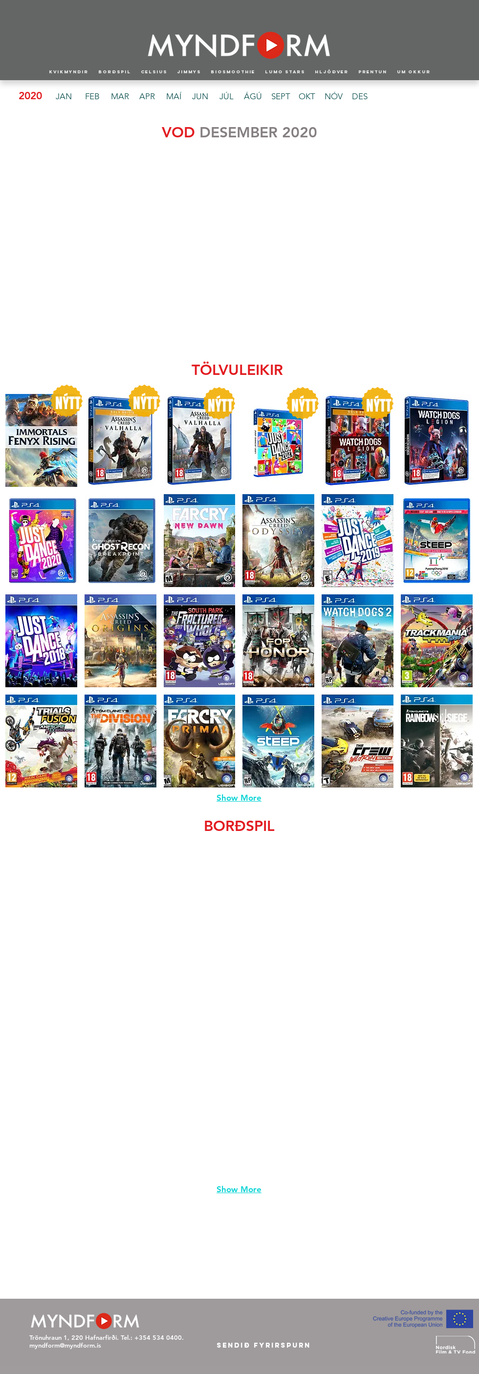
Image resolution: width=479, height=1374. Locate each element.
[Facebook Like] (240, 1331)
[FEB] (92, 97)
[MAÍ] (173, 97)
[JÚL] (226, 97)
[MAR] (120, 97)
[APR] (147, 97)
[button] (43, 199)
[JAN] (63, 97)
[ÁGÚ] (253, 97)
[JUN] (200, 97)
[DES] (360, 97)
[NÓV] (333, 97)
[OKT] (307, 97)
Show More (239, 798)
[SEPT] (280, 97)
